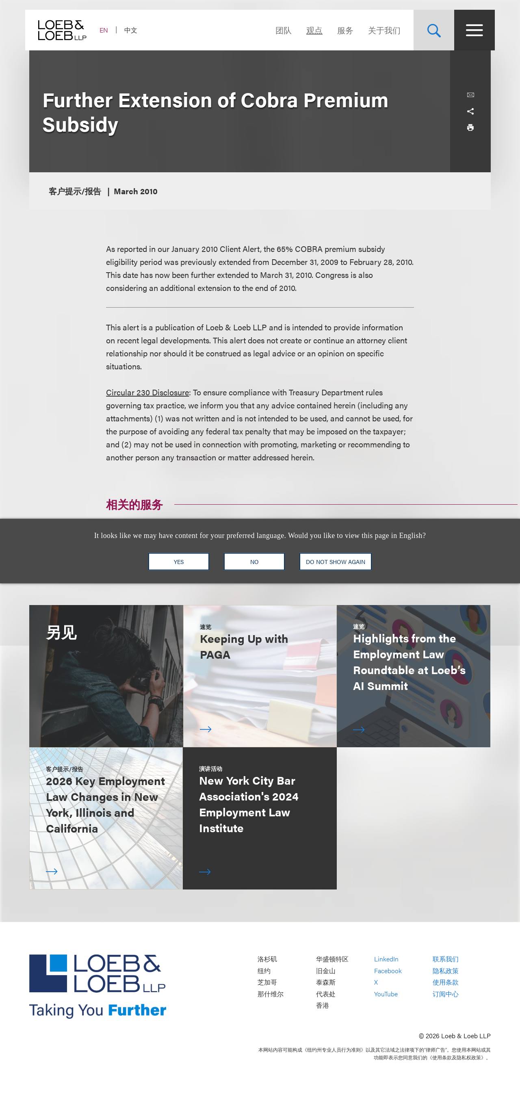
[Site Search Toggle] (430, 30)
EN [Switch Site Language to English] (108, 30)
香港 (322, 1005)
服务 (341, 30)
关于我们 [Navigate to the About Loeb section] (380, 30)
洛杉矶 (267, 958)
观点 (310, 30)
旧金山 (326, 970)
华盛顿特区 (332, 958)
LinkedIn (386, 958)
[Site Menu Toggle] (470, 30)
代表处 (326, 993)
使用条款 (446, 982)
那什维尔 (271, 993)
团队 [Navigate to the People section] (279, 30)
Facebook (388, 970)
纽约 (264, 970)
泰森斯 (326, 982)
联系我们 (446, 958)
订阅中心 (446, 993)
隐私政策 (446, 970)
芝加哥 (267, 982)
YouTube (386, 993)
